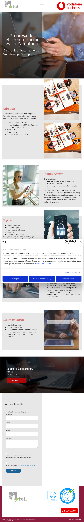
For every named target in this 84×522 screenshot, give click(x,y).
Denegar (15, 279)
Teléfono (8, 430)
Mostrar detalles (71, 272)
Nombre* (9, 415)
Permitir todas (68, 279)
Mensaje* (9, 438)
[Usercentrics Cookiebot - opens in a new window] (66, 242)
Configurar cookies (42, 279)
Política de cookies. (43, 264)
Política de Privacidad (28, 465)
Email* (8, 423)
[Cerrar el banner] (80, 242)
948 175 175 (12, 372)
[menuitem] (12, 506)
